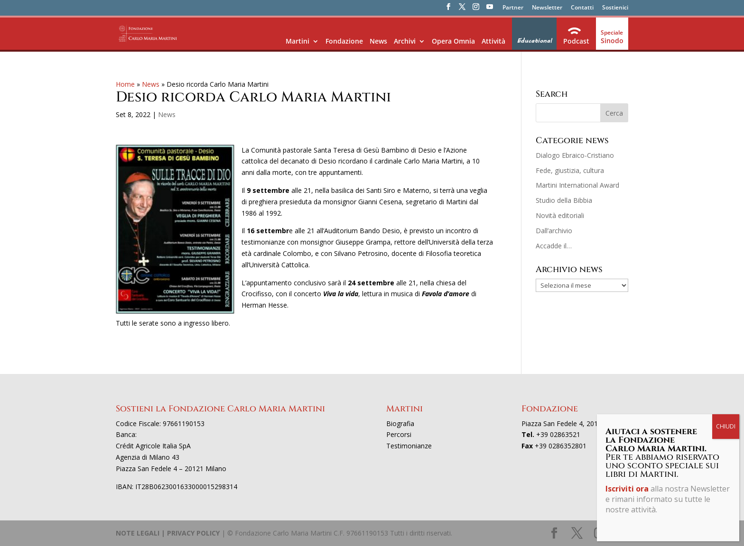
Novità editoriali (560, 215)
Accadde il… (554, 245)
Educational (534, 40)
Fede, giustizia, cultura (570, 170)
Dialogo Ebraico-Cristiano (575, 155)
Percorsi (398, 434)
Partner (512, 8)
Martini (297, 41)
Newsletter (547, 8)
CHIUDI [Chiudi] (725, 220)
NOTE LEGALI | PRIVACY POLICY (168, 532)
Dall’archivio (554, 230)
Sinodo (612, 40)
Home (125, 84)
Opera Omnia (453, 41)
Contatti (582, 8)
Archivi (405, 41)
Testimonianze (409, 445)
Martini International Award (577, 185)
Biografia (400, 423)
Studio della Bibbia (564, 200)
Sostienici (615, 8)
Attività (493, 41)
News (378, 41)
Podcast (576, 41)
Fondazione (344, 41)
